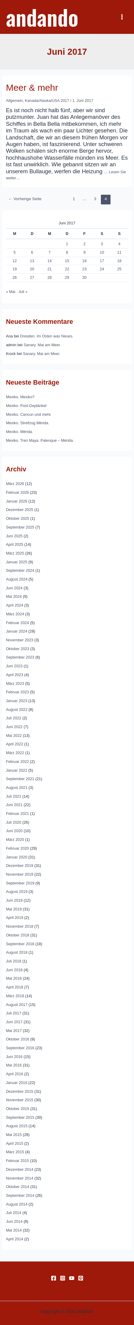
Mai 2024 (14, 596)
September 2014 (20, 1195)
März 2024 (15, 614)
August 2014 (17, 1204)
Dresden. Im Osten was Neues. (46, 336)
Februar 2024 (17, 622)
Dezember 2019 (19, 865)
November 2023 (19, 640)
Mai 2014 (14, 1230)
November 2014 (19, 1178)
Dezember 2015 (19, 1091)
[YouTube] (71, 1278)
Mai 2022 (14, 735)
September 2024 (20, 570)
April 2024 (14, 605)
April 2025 (14, 544)
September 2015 (20, 1117)
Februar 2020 (17, 848)
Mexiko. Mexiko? (20, 397)
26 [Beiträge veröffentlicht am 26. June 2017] (15, 277)
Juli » (22, 291)
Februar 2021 (17, 813)
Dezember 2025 (19, 509)
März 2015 (15, 1152)
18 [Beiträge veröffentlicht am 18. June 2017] (119, 261)
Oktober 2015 (17, 1108)
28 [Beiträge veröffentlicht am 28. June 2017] (49, 277)
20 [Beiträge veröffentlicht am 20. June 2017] (32, 269)
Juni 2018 (14, 970)
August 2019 (17, 891)
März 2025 (15, 553)
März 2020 (15, 839)
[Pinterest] (80, 1278)
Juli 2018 (13, 961)
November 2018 (19, 926)
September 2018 (20, 944)
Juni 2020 (14, 831)
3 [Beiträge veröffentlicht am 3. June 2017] (102, 244)
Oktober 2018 (17, 935)
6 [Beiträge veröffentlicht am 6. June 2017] (32, 252)
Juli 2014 (13, 1212)
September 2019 (20, 883)
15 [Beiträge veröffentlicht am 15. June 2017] (67, 261)
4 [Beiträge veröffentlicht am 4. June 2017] (119, 244)
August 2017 (17, 1004)
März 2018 (15, 996)
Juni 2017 (14, 1022)
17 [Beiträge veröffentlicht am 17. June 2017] (102, 261)
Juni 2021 (14, 804)
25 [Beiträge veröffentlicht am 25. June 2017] (119, 269)
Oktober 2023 (17, 648)
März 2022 (15, 752)
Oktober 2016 (17, 1039)
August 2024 (17, 579)
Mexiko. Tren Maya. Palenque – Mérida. (40, 440)
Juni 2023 (14, 666)
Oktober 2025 (17, 518)
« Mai (10, 291)
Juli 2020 (13, 822)
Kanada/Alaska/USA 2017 (47, 100)
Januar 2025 (16, 562)
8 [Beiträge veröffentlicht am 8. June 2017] (67, 252)
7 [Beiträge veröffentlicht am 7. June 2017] (49, 252)
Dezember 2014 (19, 1169)
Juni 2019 (14, 900)
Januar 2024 (16, 631)
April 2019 (14, 917)
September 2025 (20, 527)
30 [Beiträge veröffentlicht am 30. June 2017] (84, 277)
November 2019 (19, 874)
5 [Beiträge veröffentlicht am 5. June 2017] (15, 252)
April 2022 (14, 744)
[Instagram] (62, 1278)
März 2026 (15, 483)
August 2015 (17, 1126)
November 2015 (19, 1100)
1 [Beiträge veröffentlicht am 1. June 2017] (67, 244)
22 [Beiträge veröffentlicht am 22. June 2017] (67, 269)
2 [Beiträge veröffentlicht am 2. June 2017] (84, 244)
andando (42, 17)
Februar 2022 (17, 761)
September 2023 (20, 657)
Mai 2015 (14, 1134)
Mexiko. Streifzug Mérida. (27, 423)
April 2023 (14, 674)
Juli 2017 (13, 1013)
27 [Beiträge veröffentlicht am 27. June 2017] (32, 277)
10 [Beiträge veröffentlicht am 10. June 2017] (102, 252)
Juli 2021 (13, 796)
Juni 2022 (14, 726)
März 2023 (15, 683)
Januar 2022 (16, 770)
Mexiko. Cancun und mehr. (29, 414)
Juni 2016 (14, 1056)
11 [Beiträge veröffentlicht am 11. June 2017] (119, 252)
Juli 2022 (13, 718)
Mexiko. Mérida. (19, 431)
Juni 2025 (14, 536)
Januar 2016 (16, 1082)
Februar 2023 (17, 692)
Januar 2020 (16, 857)
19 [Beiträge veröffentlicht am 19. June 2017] (15, 269)
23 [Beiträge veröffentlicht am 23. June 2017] (84, 269)
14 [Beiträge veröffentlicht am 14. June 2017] (49, 261)
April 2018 (14, 987)
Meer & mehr (32, 88)
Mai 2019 (14, 909)
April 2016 (14, 1074)
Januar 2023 (16, 700)
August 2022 (17, 709)
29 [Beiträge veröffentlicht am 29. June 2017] (67, 277)
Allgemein (14, 100)
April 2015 (14, 1143)
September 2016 (20, 1048)
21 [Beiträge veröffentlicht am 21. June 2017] (49, 269)
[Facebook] (53, 1278)
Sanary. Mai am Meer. (42, 345)
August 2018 (17, 952)
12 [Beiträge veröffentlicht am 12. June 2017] (15, 261)
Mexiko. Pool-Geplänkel (26, 405)
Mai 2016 (14, 1065)
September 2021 (20, 778)
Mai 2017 (14, 1030)
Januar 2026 (16, 501)
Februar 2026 (17, 492)
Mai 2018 (14, 978)
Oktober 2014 (17, 1186)
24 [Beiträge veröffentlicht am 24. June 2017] (102, 269)
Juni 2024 (14, 588)
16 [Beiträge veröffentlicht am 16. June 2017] (84, 261)
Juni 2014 (14, 1221)
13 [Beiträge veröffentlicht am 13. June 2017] (32, 261)
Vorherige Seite (24, 199)
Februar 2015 (17, 1160)
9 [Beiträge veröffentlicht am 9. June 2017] (84, 252)
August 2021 (17, 787)
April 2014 (14, 1239)
